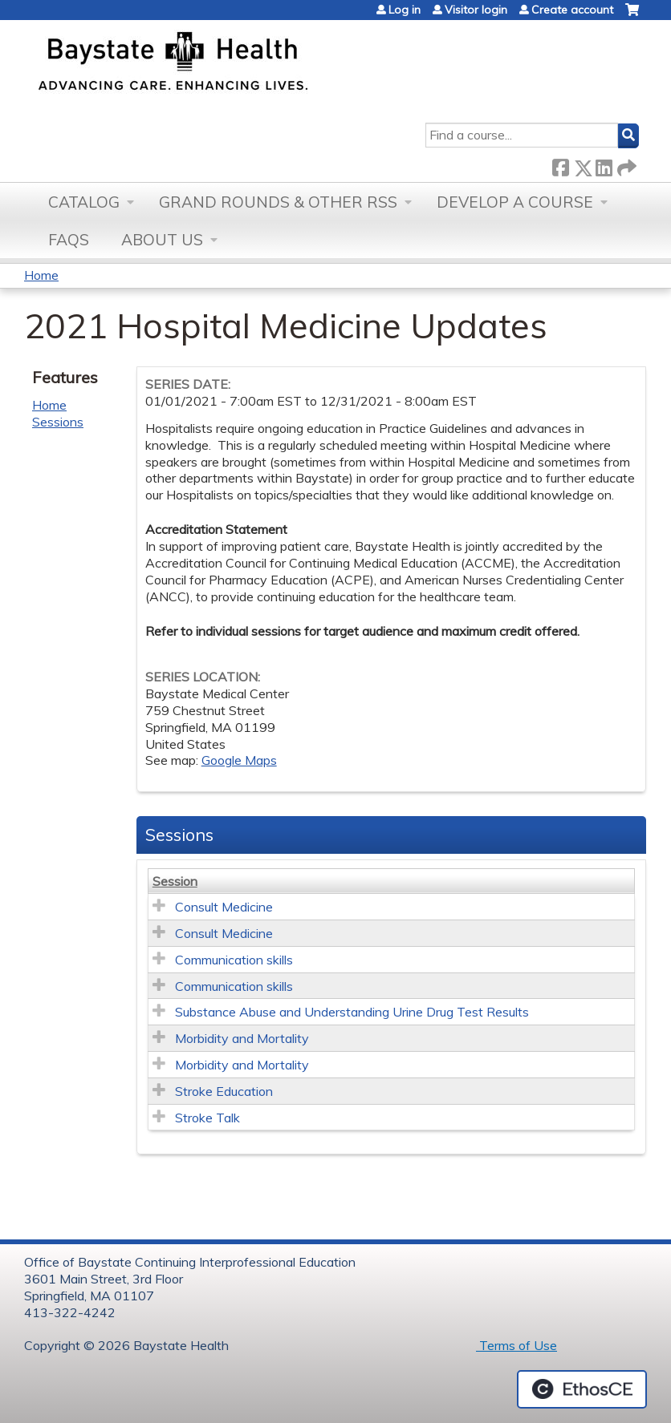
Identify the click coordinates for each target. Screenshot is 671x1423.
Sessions (57, 422)
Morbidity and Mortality (242, 1038)
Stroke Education (224, 1091)
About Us (162, 239)
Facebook (560, 165)
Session (174, 881)
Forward (625, 165)
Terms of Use (516, 1345)
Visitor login (476, 9)
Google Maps (239, 760)
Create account (572, 9)
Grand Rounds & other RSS (278, 202)
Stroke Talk (207, 1118)
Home (41, 275)
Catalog (84, 202)
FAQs (68, 239)
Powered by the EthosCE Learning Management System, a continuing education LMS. (582, 1389)
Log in (404, 9)
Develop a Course (515, 202)
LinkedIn (604, 165)
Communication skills (234, 960)
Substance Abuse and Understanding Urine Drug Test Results (352, 1012)
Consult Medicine (224, 907)
